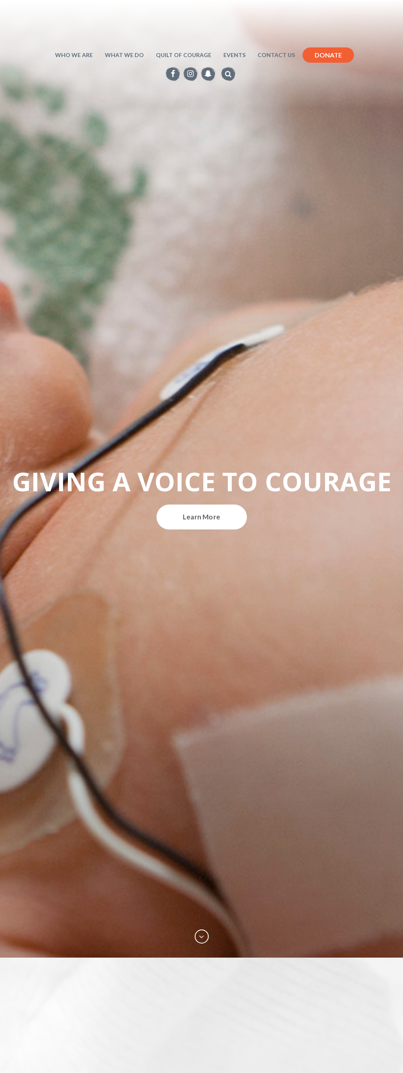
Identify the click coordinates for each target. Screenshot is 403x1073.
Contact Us (276, 54)
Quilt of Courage (183, 54)
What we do (124, 54)
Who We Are (74, 54)
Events (234, 54)
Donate (328, 55)
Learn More (201, 517)
